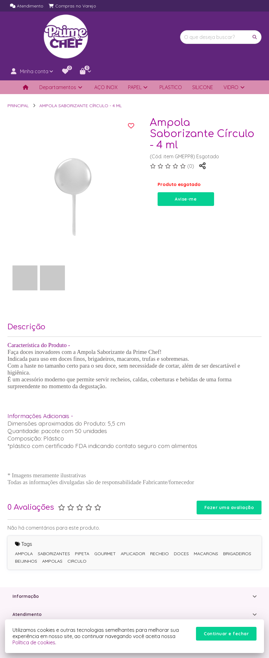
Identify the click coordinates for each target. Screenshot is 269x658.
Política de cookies (33, 642)
